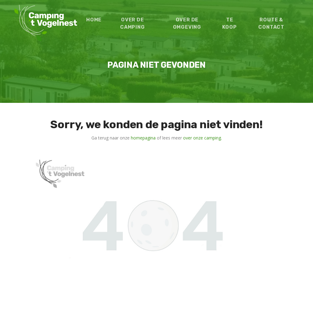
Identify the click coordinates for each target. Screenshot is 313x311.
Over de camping (132, 23)
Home (93, 20)
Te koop (229, 23)
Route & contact (271, 23)
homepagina (143, 138)
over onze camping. (202, 138)
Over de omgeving (187, 23)
